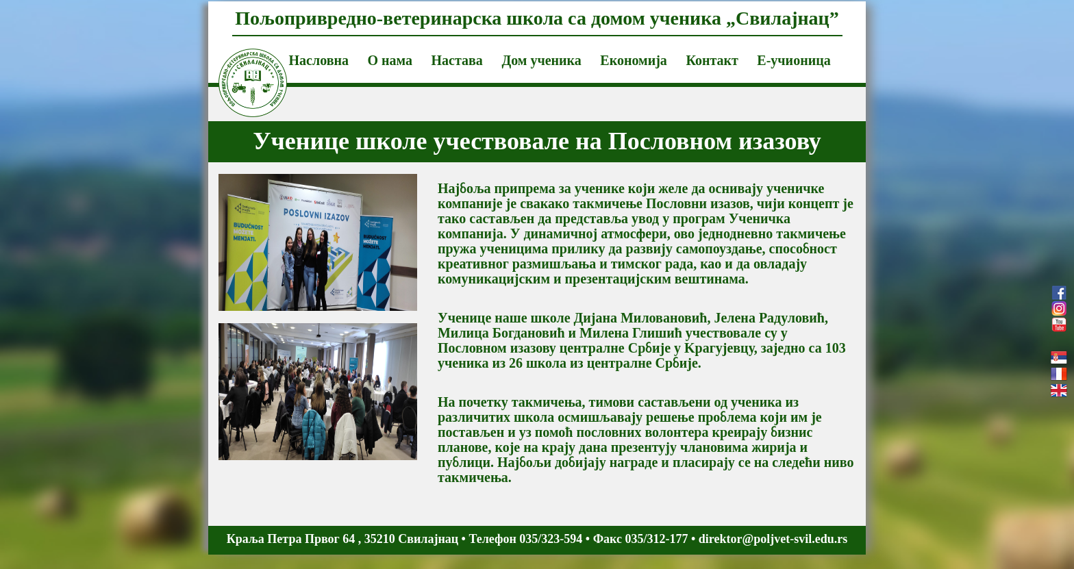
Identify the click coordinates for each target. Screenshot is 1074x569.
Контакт (712, 60)
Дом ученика (541, 60)
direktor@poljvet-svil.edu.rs (773, 539)
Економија (633, 60)
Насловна (319, 60)
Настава (457, 60)
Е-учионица (793, 60)
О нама (389, 60)
